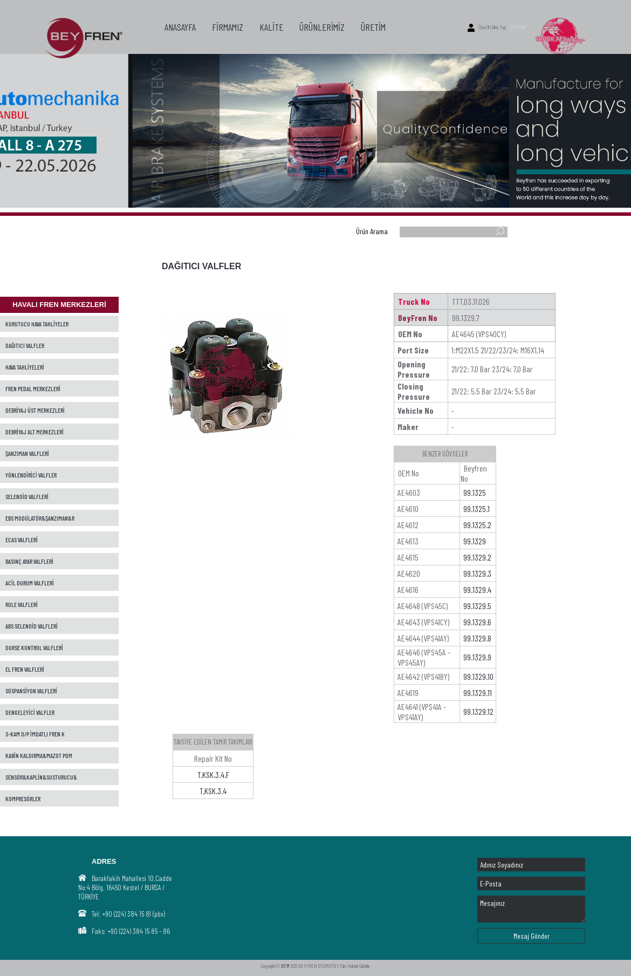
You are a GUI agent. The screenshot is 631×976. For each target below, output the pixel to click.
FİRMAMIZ (227, 27)
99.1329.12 (478, 711)
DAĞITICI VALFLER (24, 345)
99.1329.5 (477, 605)
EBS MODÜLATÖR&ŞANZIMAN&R (39, 518)
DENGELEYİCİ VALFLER (29, 712)
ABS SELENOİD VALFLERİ (31, 626)
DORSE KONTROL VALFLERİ (34, 647)
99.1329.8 (477, 638)
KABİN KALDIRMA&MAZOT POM (38, 755)
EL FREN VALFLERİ (24, 669)
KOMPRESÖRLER (22, 798)
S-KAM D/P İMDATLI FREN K (35, 734)
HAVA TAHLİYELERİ (24, 367)
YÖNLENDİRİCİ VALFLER (31, 475)
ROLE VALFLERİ (21, 604)
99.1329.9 (477, 657)
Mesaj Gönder (531, 935)
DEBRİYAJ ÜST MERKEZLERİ (35, 410)
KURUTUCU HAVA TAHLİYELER (36, 323)
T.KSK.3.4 (213, 791)
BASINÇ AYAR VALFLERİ (29, 561)
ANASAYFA (180, 27)
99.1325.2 (477, 525)
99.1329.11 (477, 692)
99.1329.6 (477, 622)
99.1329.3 (477, 573)
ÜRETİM (373, 27)
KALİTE (271, 27)
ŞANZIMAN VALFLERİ (27, 453)
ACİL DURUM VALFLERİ (29, 582)
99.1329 (474, 541)
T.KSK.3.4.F (213, 774)
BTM (285, 966)
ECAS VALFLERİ (21, 539)
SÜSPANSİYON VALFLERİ (31, 690)
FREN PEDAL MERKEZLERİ (32, 388)
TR (512, 27)
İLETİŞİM (178, 82)
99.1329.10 (478, 676)
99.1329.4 (477, 589)
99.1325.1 (476, 508)
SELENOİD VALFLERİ (27, 496)
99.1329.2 (477, 557)
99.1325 (474, 492)
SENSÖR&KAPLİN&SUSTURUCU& (41, 777)
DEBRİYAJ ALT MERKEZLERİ (34, 431)
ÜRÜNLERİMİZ (322, 27)
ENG (522, 27)
